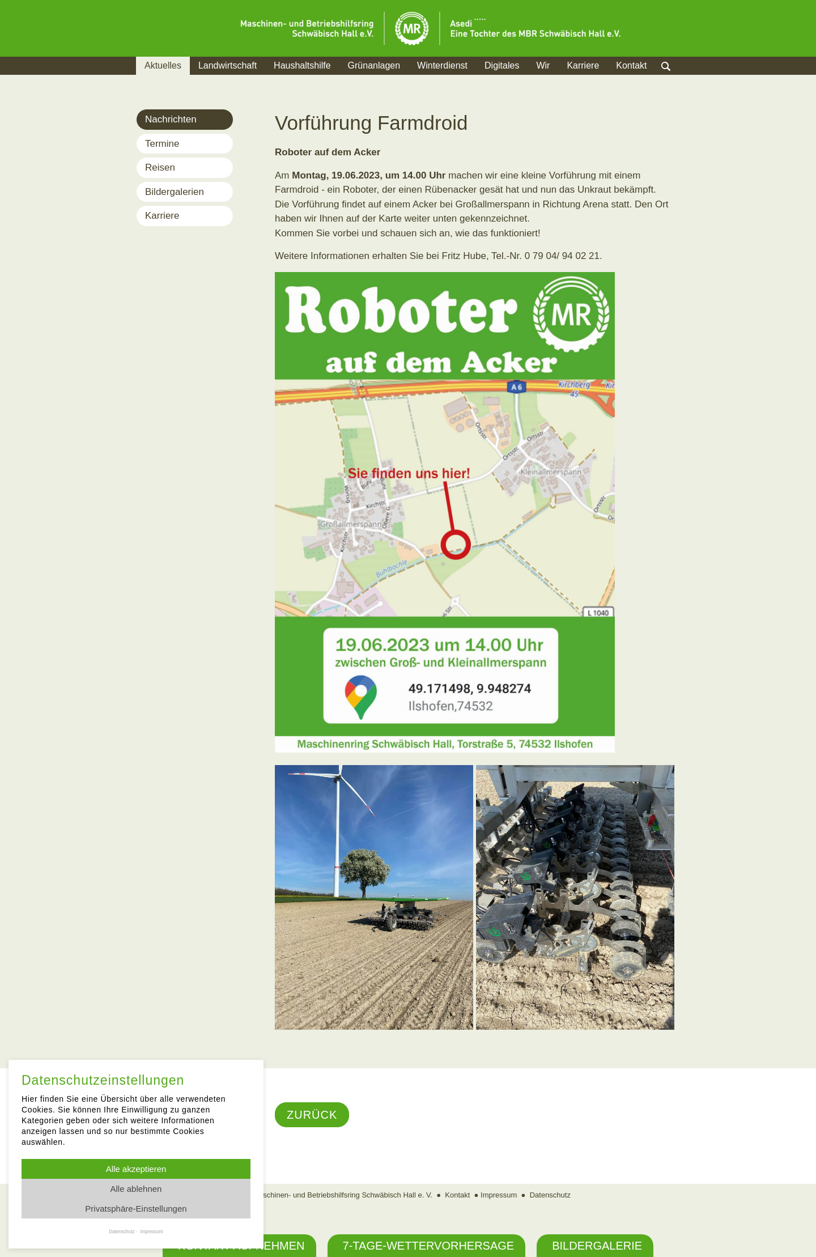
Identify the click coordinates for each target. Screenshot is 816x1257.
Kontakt (631, 65)
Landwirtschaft (227, 65)
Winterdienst (442, 65)
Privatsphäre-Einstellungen (135, 1208)
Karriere (583, 65)
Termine (162, 143)
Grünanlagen (374, 65)
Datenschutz (550, 1195)
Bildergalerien (174, 191)
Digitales (501, 65)
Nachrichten (171, 119)
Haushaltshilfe (302, 65)
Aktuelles (162, 65)
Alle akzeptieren (136, 1169)
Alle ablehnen (136, 1189)
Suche (677, 79)
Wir (543, 65)
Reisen (160, 167)
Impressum (499, 1195)
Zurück (312, 1115)
